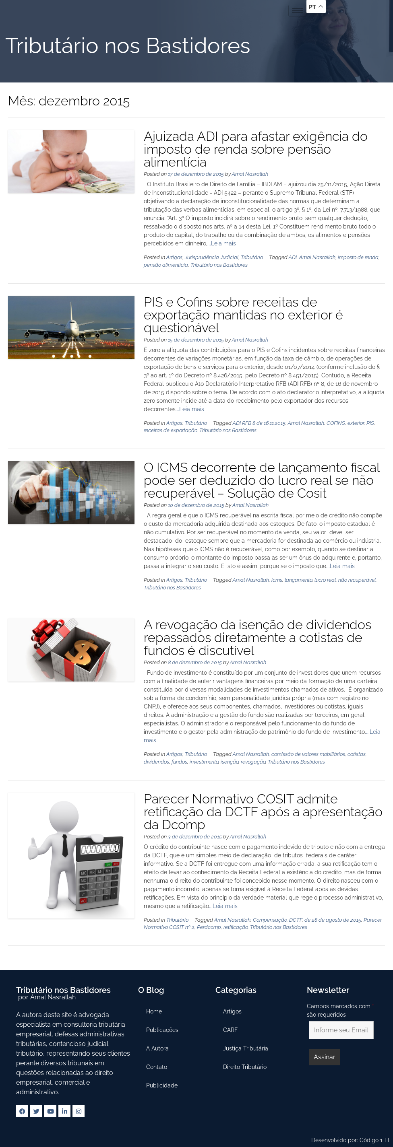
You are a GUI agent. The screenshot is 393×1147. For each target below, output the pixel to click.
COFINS (336, 423)
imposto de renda (358, 257)
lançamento (298, 580)
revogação (253, 762)
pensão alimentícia (166, 265)
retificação (235, 927)
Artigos (174, 257)
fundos (179, 762)
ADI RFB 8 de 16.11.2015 (259, 423)
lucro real (325, 580)
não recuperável (357, 580)
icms (276, 580)
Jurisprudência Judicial (211, 257)
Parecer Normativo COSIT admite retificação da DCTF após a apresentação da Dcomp (263, 811)
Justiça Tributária (246, 1048)
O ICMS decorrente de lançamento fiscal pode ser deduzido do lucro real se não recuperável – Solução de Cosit (261, 480)
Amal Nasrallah (250, 174)
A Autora (157, 1048)
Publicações (162, 1030)
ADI (293, 257)
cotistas (356, 754)
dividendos (156, 762)
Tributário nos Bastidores (219, 265)
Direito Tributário (245, 1067)
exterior (355, 423)
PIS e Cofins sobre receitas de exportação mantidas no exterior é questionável (243, 314)
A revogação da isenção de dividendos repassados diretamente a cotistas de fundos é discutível (257, 637)
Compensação (270, 920)
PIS (370, 423)
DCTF (295, 920)
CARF (230, 1030)
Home (154, 1011)
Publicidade (162, 1085)
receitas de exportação (170, 430)
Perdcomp (209, 927)
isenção (229, 762)
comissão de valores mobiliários (308, 754)
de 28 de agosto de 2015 (332, 920)
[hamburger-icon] (297, 10)
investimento (204, 762)
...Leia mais (221, 243)
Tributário (252, 257)
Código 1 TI (374, 1140)
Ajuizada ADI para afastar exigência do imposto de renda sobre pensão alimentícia (256, 149)
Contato (156, 1067)
